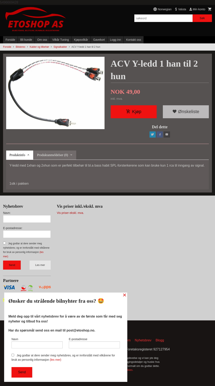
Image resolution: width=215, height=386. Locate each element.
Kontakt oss (133, 39)
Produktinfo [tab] (17, 155)
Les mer (40, 265)
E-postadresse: (12, 228)
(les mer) (55, 359)
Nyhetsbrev (143, 341)
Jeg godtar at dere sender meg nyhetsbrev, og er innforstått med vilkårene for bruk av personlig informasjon (63, 357)
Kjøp (133, 111)
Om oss (42, 39)
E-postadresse (94, 342)
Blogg (160, 341)
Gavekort (99, 39)
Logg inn (115, 39)
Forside (10, 39)
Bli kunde (26, 39)
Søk (202, 18)
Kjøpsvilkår (81, 39)
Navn (37, 342)
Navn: (7, 213)
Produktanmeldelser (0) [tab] (52, 155)
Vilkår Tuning (60, 39)
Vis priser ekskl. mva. (70, 213)
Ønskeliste (185, 111)
